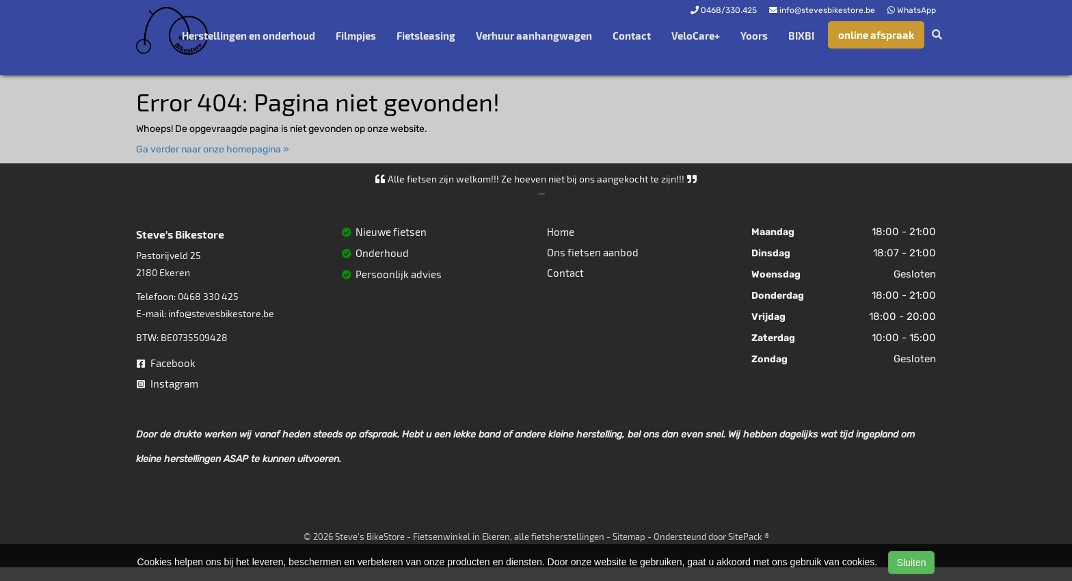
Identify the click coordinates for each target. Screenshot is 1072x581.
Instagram (167, 383)
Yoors (754, 35)
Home (560, 232)
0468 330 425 (208, 296)
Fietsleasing (426, 35)
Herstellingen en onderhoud (248, 35)
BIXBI (801, 35)
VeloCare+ (695, 35)
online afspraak (876, 35)
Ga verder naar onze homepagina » (212, 149)
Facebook (166, 363)
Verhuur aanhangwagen (534, 35)
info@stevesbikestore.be (221, 313)
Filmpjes (356, 35)
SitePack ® (748, 536)
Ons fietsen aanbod (593, 252)
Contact (632, 35)
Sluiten (911, 562)
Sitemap (629, 536)
